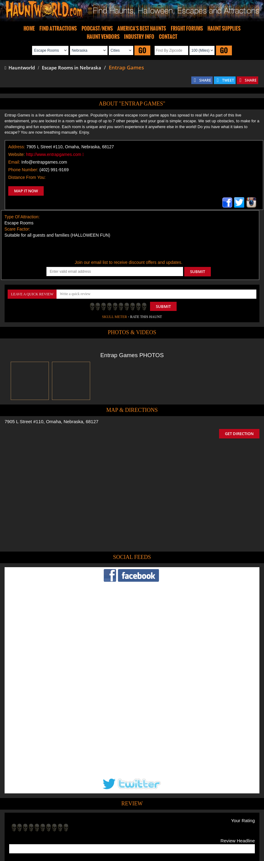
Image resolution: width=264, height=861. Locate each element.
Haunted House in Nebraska (154, 804)
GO (142, 50)
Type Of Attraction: (22, 216)
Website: (16, 154)
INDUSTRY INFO (139, 36)
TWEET (228, 80)
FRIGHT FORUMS (187, 28)
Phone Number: (23, 169)
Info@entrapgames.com (44, 162)
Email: (14, 162)
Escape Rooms (233, 833)
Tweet (113, 819)
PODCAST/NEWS (97, 28)
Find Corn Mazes (160, 833)
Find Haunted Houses (37, 833)
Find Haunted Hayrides (80, 833)
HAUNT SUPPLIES (223, 28)
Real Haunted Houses (198, 833)
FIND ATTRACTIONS (58, 28)
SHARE (205, 80)
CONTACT (168, 36)
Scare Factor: (17, 229)
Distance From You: (27, 177)
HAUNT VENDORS (103, 36)
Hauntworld (20, 68)
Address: (16, 146)
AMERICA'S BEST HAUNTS (141, 28)
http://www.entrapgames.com (55, 154)
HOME (29, 28)
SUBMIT (197, 271)
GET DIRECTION (239, 433)
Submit (163, 306)
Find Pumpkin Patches (123, 833)
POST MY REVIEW (31, 780)
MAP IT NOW (26, 191)
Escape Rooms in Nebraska (71, 68)
